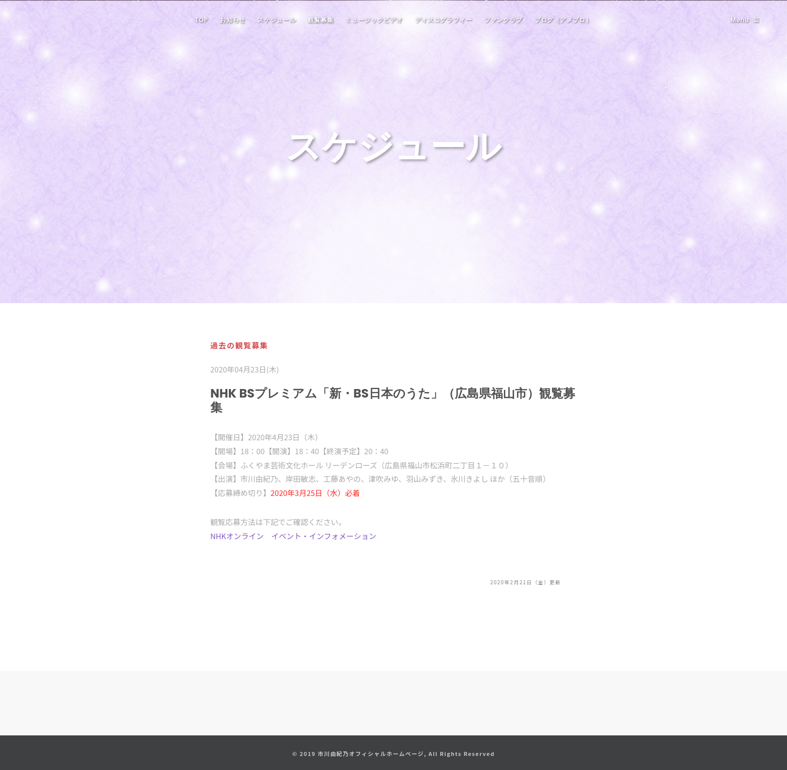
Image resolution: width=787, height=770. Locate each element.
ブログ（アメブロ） (563, 20)
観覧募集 (320, 20)
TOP (201, 20)
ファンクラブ (503, 20)
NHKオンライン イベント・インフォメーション (293, 536)
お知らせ (232, 20)
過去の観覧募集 (239, 345)
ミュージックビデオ (374, 20)
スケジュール (276, 20)
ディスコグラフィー (443, 20)
